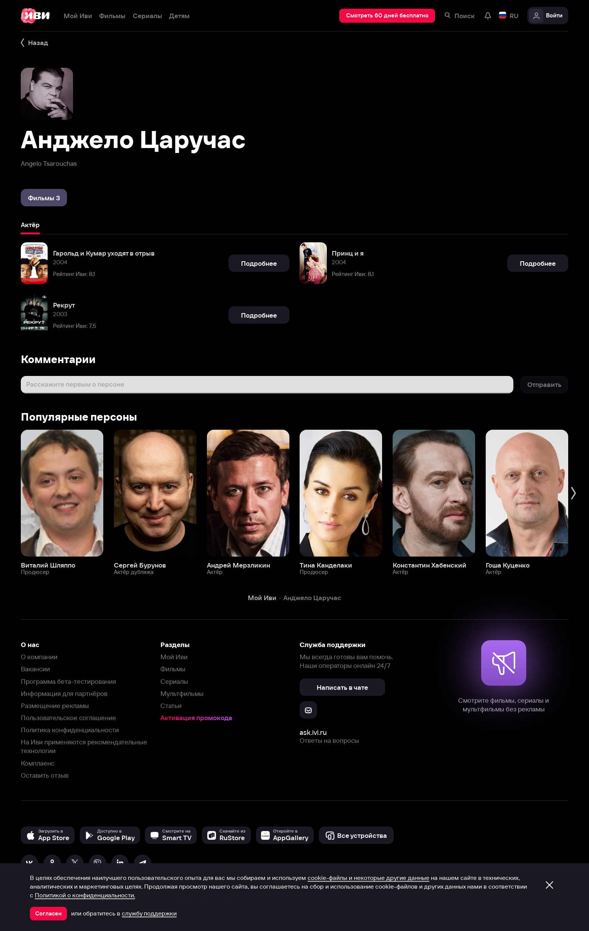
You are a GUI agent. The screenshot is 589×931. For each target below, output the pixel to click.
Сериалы (174, 681)
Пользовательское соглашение (68, 717)
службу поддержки (149, 913)
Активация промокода (196, 717)
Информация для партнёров (64, 693)
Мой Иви (174, 656)
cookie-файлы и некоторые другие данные (368, 877)
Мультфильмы (182, 693)
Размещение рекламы (55, 705)
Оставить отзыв (44, 775)
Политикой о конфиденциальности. (85, 895)
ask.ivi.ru (313, 732)
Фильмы (172, 668)
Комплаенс (37, 763)
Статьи (171, 705)
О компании (39, 656)
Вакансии (35, 668)
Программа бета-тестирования (68, 681)
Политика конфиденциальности (70, 729)
